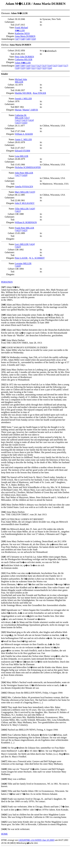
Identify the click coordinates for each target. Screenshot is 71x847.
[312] (38, 65)
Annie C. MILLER (23, 139)
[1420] (32, 208)
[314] (49, 65)
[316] (60, 65)
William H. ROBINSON (26, 222)
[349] (28, 39)
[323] (44, 68)
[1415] (18, 123)
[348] (22, 39)
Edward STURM (22, 150)
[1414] (31, 120)
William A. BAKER (24, 134)
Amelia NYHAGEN (24, 186)
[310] (28, 65)
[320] (28, 68)
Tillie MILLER (22, 208)
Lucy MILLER (22, 244)
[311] (33, 65)
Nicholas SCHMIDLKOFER (28, 167)
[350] (33, 39)
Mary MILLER (22, 192)
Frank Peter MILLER (24, 228)
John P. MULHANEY (25, 203)
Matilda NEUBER (23, 93)
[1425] (18, 247)
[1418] (24, 175)
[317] (65, 65)
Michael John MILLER (21, 80)
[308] (17, 65)
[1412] (18, 120)
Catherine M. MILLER (21, 116)
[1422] (18, 230)
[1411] (27, 118)
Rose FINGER (39, 93)
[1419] (32, 192)
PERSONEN (7, 282)
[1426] (18, 266)
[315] (54, 65)
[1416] (24, 123)
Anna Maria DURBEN (49, 3)
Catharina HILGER (23, 59)
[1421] (18, 211)
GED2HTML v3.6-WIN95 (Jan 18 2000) (37, 840)
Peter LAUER (21, 258)
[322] (38, 68)
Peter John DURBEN (24, 56)
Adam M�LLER (18, 3)
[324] (49, 68)
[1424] (32, 244)
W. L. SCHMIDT (37, 258)
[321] (33, 68)
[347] (17, 39)
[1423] (24, 230)
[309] (22, 65)
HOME (4, 834)
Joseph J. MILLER (23, 98)
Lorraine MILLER (23, 263)
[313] (44, 65)
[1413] (24, 120)
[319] (22, 68)
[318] (17, 68)
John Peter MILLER (24, 173)
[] (3, 287)
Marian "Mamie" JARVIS (26, 110)
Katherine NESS (22, 33)
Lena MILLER (21, 156)
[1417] (18, 175)
